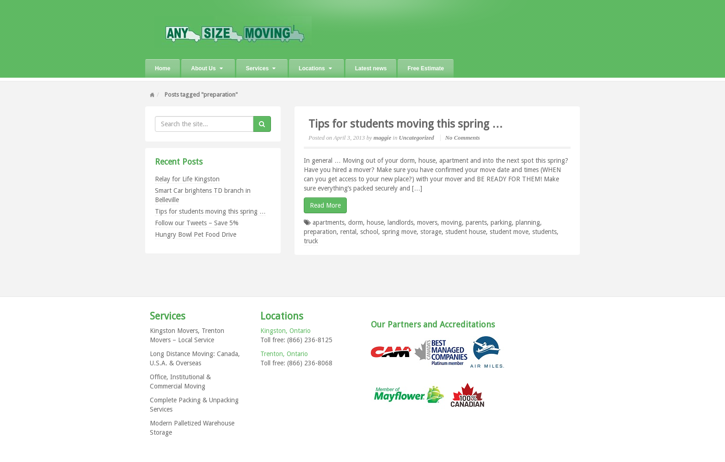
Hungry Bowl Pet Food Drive (195, 234)
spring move (399, 231)
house (375, 222)
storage (431, 231)
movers (427, 222)
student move (509, 231)
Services (261, 68)
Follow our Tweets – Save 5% (197, 223)
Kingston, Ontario (285, 330)
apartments (328, 222)
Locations (315, 68)
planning (528, 222)
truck (311, 241)
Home (162, 68)
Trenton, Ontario (284, 353)
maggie (382, 138)
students (544, 231)
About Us (206, 68)
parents (476, 222)
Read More (325, 205)
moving (451, 222)
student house (465, 231)
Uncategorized (416, 138)
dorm (355, 222)
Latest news (371, 68)
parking (501, 222)
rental (348, 231)
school (369, 231)
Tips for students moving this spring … (210, 211)
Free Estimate (425, 68)
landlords (400, 222)
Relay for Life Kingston (187, 179)
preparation (320, 231)
